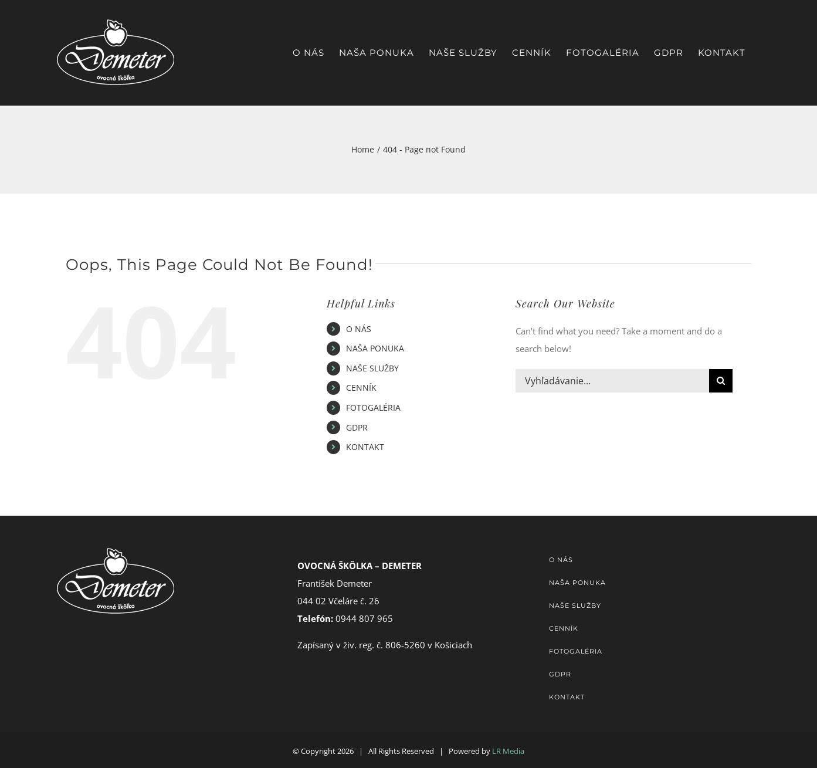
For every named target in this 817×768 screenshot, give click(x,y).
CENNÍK (361, 387)
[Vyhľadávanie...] (612, 381)
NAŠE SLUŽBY (372, 368)
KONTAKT (365, 446)
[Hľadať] (721, 381)
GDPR (357, 427)
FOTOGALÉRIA (373, 407)
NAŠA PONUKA (375, 348)
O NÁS (358, 328)
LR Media (508, 751)
